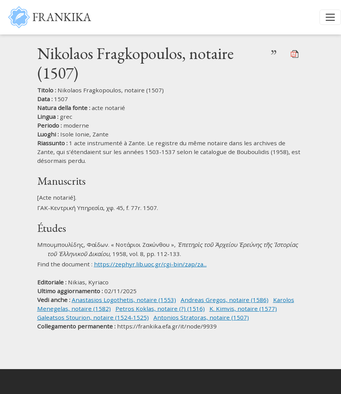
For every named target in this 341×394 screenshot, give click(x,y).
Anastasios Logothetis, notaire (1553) (124, 300)
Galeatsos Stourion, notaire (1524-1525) (93, 317)
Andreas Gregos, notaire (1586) (225, 300)
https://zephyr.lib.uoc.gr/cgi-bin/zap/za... (150, 264)
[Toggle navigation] (330, 17)
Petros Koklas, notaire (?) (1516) (160, 308)
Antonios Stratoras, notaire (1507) (201, 317)
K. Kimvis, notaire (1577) (243, 308)
